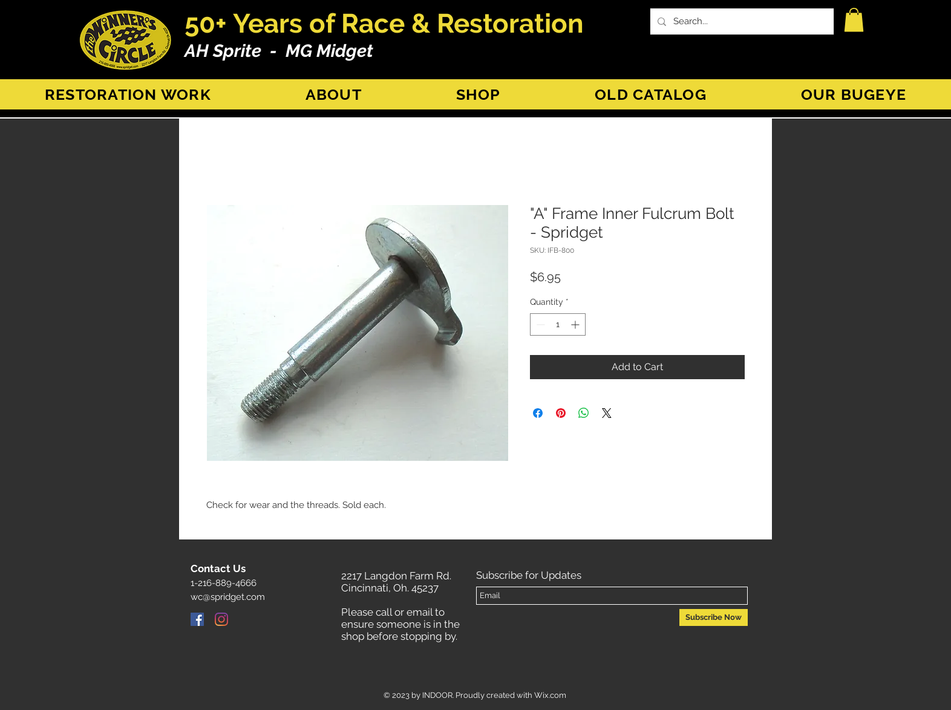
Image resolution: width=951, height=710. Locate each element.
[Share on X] (607, 413)
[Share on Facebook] (538, 413)
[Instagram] (221, 619)
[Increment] (576, 324)
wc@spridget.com (228, 596)
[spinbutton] (558, 324)
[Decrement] (539, 324)
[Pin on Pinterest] (561, 413)
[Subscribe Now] (713, 617)
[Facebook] (197, 619)
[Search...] (740, 21)
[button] (854, 19)
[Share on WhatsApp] (584, 413)
